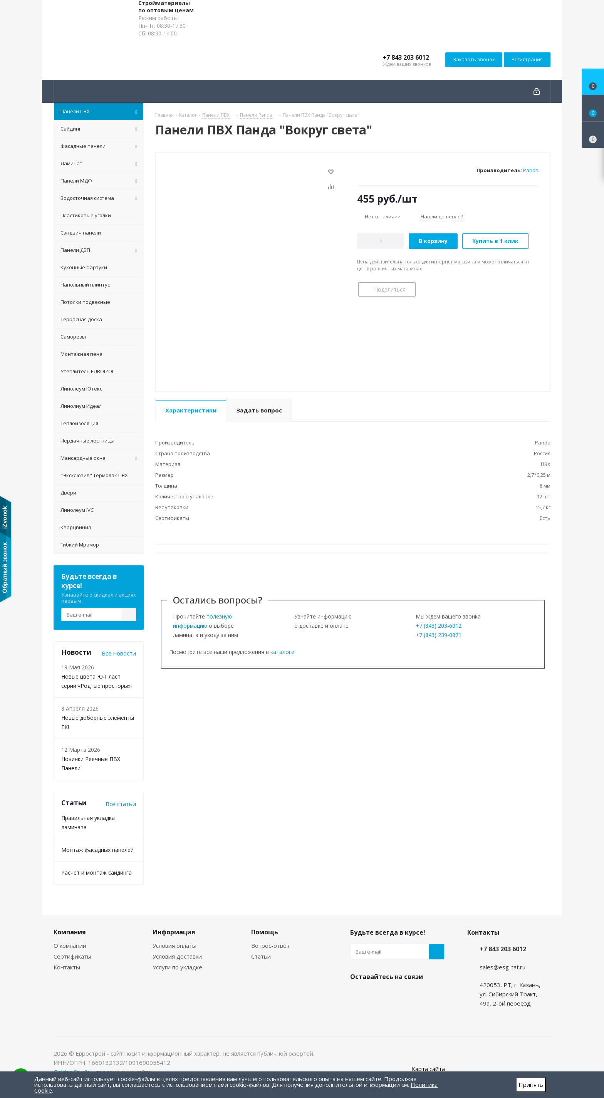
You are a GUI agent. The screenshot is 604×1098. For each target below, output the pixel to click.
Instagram (358, 994)
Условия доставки (177, 956)
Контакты (67, 967)
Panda (531, 170)
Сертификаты (72, 956)
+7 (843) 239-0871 (438, 635)
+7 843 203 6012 (406, 57)
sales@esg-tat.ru (502, 967)
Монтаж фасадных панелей (97, 849)
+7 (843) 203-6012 (438, 625)
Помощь (264, 932)
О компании (70, 945)
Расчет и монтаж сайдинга (96, 872)
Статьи (261, 956)
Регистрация (527, 59)
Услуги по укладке (177, 967)
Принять (530, 1084)
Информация (174, 932)
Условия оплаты (174, 945)
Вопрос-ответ (270, 945)
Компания (70, 932)
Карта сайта (428, 1069)
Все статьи (121, 804)
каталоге (282, 651)
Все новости (119, 653)
